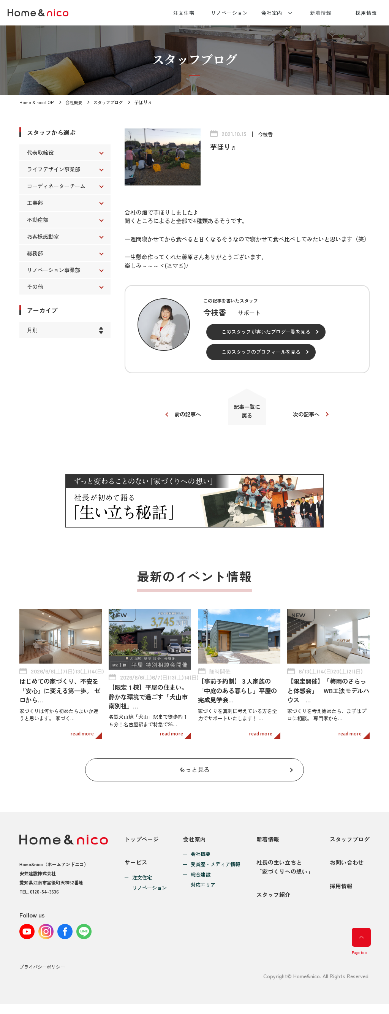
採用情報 (366, 12)
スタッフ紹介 (273, 905)
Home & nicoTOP (36, 102)
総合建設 (200, 877)
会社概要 (73, 102)
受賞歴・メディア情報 (215, 867)
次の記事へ (308, 416)
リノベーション (229, 12)
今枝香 (266, 134)
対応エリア (203, 887)
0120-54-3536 (44, 894)
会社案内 (272, 12)
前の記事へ (185, 416)
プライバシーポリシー (42, 977)
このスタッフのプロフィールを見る (260, 351)
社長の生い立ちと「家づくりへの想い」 (284, 873)
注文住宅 (183, 12)
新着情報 (320, 12)
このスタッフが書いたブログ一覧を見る (265, 331)
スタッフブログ (110, 102)
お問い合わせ (347, 869)
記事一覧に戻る (247, 412)
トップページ (142, 842)
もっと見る (195, 771)
